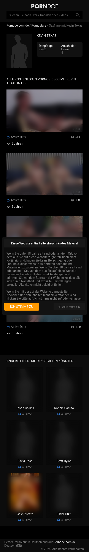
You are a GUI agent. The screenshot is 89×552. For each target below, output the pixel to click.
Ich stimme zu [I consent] (21, 307)
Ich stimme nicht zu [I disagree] (69, 306)
